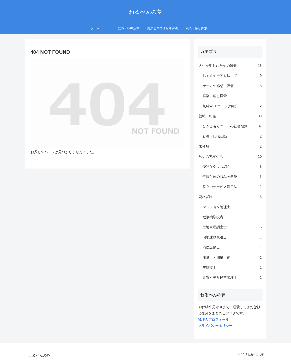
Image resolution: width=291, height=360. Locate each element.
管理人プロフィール (213, 319)
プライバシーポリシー (215, 326)
